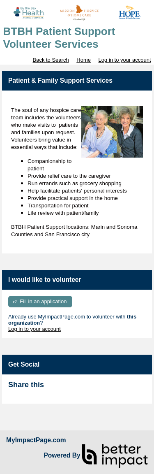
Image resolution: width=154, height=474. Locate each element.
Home (83, 60)
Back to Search (50, 60)
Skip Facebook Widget (70, 388)
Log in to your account (125, 60)
